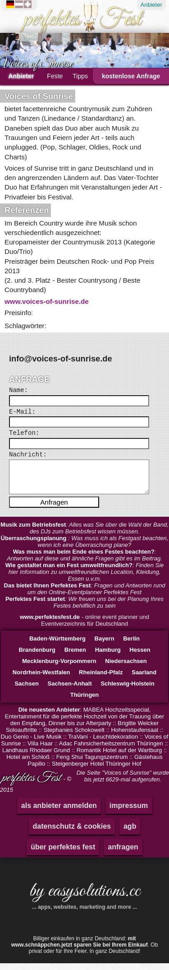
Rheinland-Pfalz (101, 679)
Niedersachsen (126, 667)
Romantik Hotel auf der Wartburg (119, 756)
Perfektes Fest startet (35, 605)
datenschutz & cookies (72, 833)
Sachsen (26, 690)
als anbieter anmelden (59, 812)
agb (129, 833)
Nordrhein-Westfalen (41, 679)
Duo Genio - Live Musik (31, 743)
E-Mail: (22, 411)
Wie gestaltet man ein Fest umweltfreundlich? (68, 571)
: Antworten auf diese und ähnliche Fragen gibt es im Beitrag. (84, 561)
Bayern (104, 645)
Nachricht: (28, 454)
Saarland (144, 679)
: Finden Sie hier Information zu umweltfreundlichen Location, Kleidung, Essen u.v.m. (84, 578)
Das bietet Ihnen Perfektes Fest (47, 592)
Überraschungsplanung (35, 544)
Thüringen (84, 701)
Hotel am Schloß (28, 763)
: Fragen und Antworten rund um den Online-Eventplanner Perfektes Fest (84, 595)
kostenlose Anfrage (131, 76)
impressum (129, 812)
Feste (55, 76)
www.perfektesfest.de (50, 623)
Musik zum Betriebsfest (33, 531)
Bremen (75, 656)
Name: (18, 390)
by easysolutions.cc (84, 901)
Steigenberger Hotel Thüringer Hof (97, 770)
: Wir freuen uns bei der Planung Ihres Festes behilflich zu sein (84, 609)
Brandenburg (36, 656)
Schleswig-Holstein (127, 690)
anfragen (123, 853)
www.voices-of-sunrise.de (47, 301)
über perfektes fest (63, 853)
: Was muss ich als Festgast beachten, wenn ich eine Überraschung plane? (85, 548)
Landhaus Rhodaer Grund (36, 756)
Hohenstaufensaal (134, 736)
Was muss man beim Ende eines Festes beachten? (84, 558)
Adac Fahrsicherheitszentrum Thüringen (111, 750)
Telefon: (24, 433)
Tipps (80, 76)
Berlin (131, 645)
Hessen (139, 656)
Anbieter (151, 4)
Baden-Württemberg (57, 645)
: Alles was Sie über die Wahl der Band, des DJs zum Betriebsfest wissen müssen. (84, 534)
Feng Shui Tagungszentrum (92, 763)
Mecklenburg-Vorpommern (59, 667)
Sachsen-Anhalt (70, 690)
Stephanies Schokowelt (74, 736)
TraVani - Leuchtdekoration (103, 743)
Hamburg (108, 656)
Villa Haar (40, 750)
